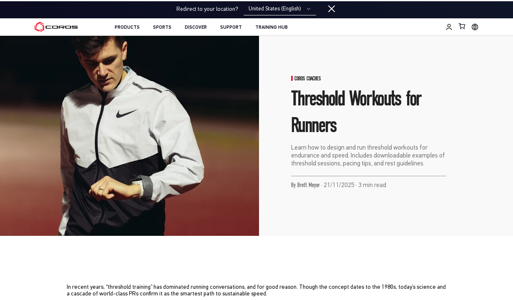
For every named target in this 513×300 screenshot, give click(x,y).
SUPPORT (231, 27)
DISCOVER (196, 27)
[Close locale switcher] (332, 9)
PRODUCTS (127, 27)
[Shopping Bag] (462, 26)
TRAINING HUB (271, 27)
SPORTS (162, 27)
